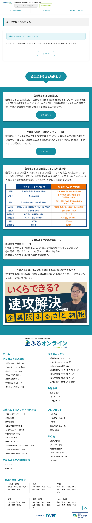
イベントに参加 (11, 438)
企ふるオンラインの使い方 (15, 367)
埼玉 (48, 487)
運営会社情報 (55, 441)
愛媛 (48, 505)
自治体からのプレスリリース (16, 453)
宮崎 (63, 505)
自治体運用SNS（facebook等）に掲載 (19, 445)
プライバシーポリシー (58, 457)
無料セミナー (55, 393)
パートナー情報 (56, 445)
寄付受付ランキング (76, 10)
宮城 (24, 487)
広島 (48, 502)
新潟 (58, 487)
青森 (15, 487)
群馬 (43, 487)
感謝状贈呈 (9, 418)
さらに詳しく (46, 115)
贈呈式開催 (9, 422)
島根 (38, 502)
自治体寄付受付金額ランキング (62, 378)
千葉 (33, 490)
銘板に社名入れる (12, 442)
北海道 (10, 487)
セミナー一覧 (55, 397)
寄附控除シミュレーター (14, 383)
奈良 (13, 505)
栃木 (38, 487)
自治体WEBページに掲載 (14, 430)
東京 (38, 490)
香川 (43, 505)
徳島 (38, 505)
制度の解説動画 (56, 449)
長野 (63, 490)
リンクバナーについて (58, 453)
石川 (68, 487)
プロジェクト (55, 410)
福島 (18, 490)
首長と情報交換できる (13, 426)
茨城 (33, 487)
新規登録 (8, 468)
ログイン (8, 464)
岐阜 (68, 490)
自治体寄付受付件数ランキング (62, 374)
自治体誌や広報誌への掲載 (15, 449)
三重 (9, 502)
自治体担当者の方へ (12, 375)
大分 (58, 505)
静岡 (73, 490)
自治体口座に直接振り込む (60, 366)
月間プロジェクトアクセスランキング (64, 370)
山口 (33, 505)
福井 (73, 487)
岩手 (20, 487)
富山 (63, 487)
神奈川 (44, 490)
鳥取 (33, 502)
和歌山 (19, 505)
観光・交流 (54, 430)
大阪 (23, 502)
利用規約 (53, 460)
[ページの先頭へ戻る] (84, 504)
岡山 (43, 502)
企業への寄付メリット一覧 (15, 414)
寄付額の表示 (46, 5)
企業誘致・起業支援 (57, 418)
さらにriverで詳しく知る (14, 387)
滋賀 (13, 502)
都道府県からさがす (15, 480)
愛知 (58, 492)
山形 (13, 490)
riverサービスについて (14, 371)
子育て (52, 422)
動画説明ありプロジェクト (60, 358)
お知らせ (52, 388)
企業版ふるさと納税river (16, 460)
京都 (18, 502)
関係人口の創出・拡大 (58, 426)
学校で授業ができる (12, 434)
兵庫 (9, 505)
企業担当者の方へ (12, 379)
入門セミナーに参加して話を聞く (62, 382)
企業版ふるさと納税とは (14, 363)
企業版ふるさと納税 (13, 359)
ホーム (6, 354)
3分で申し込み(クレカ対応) (60, 362)
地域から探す (46, 10)
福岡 (58, 502)
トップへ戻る (46, 54)
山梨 (58, 490)
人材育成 (53, 414)
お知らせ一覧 (55, 401)
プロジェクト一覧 (15, 10)
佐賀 (63, 502)
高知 (33, 508)
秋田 (9, 490)
